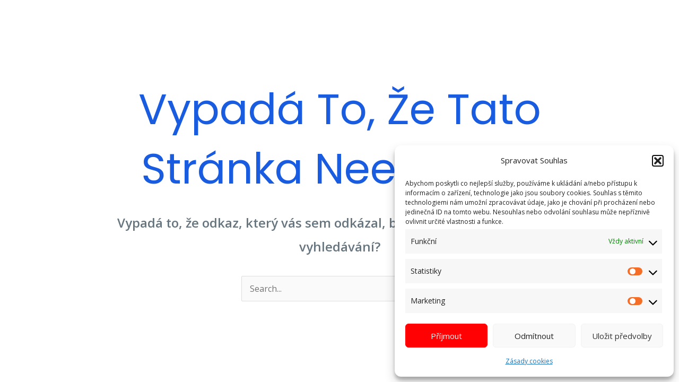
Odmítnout (534, 336)
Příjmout (446, 336)
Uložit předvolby (622, 336)
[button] (657, 160)
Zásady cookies (529, 361)
